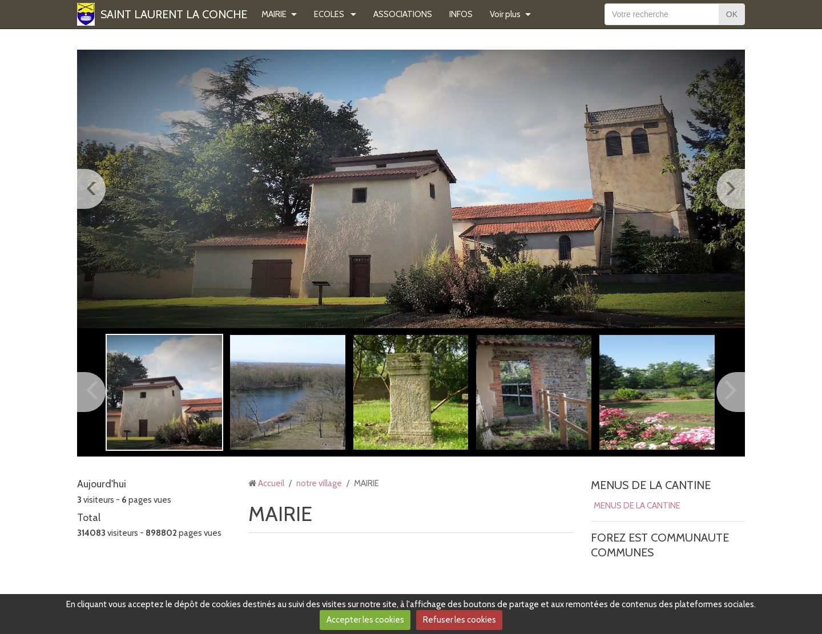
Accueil (271, 483)
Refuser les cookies (459, 620)
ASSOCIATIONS (402, 14)
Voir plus (505, 14)
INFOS (461, 14)
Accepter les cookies (365, 620)
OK (732, 14)
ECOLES (330, 14)
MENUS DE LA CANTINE (651, 485)
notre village (319, 483)
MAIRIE (274, 14)
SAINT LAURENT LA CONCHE (173, 14)
